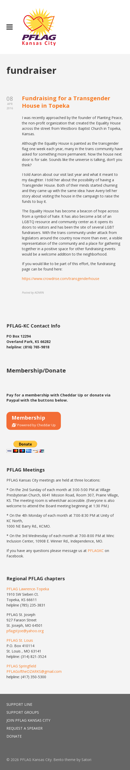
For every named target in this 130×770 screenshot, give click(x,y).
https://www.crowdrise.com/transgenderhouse (60, 278)
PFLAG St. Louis (19, 640)
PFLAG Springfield (21, 666)
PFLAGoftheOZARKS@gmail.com (34, 671)
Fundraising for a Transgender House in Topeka (66, 101)
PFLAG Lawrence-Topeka (27, 588)
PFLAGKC (96, 550)
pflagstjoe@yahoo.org (25, 630)
